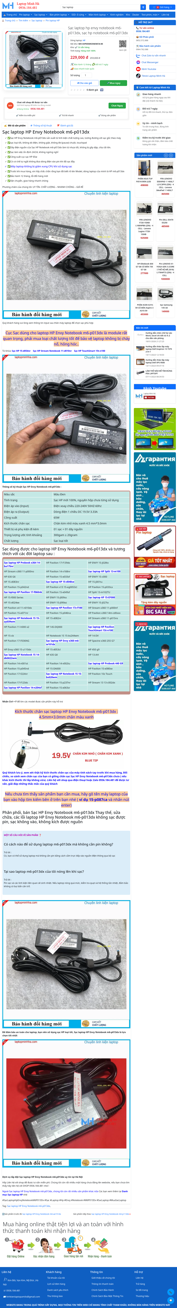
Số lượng (75, 75)
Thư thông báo (55, 1296)
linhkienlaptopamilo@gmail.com (23, 1296)
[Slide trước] (166, 155)
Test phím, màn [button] (150, 14)
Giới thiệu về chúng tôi (103, 1277)
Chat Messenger (150, 62)
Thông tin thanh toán (103, 1283)
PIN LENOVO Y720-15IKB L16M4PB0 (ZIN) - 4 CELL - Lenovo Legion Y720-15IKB (144, 227)
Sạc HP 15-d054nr (21, 350)
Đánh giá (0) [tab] (65, 125)
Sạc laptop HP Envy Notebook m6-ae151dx (41, 1214)
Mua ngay (113, 83)
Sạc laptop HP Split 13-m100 (104, 571)
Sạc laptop (37, 20)
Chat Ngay (117, 105)
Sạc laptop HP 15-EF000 (101, 597)
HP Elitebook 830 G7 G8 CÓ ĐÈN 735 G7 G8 (144, 266)
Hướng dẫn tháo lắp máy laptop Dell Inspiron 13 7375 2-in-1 (159, 349)
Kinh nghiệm (117, 14)
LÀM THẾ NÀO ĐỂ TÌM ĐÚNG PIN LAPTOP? (159, 372)
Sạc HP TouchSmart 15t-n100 (89, 350)
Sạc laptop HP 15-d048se (60, 581)
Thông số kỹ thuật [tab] (41, 125)
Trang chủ (10, 20)
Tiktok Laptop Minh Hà (153, 75)
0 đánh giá (92, 89)
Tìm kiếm (23, 20)
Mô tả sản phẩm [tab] (15, 125)
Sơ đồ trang (142, 1290)
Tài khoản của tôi (56, 1277)
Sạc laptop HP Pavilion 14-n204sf (23, 687)
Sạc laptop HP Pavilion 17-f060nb (23, 592)
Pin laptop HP (53, 20)
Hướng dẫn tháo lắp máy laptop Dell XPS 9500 (157, 361)
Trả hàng (140, 1283)
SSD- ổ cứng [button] (78, 14)
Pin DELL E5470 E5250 (166, 221)
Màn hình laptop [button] (97, 14)
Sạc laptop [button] (40, 14)
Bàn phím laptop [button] (58, 14)
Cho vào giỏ (84, 83)
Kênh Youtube (149, 69)
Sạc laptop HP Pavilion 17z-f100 (64, 607)
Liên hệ (165, 14)
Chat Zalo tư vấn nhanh (154, 55)
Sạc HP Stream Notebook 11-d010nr (52, 350)
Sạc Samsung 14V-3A (166, 306)
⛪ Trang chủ (10, 14)
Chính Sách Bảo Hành (103, 1290)
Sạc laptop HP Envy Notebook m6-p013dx (28, 1206)
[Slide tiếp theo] (171, 155)
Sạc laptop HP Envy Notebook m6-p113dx (110, 1214)
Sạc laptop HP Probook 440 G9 (105, 663)
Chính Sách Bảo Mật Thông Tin (107, 1296)
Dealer (135, 14)
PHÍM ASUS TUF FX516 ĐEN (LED (144, 180)
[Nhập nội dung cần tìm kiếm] (101, 7)
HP (84, 40)
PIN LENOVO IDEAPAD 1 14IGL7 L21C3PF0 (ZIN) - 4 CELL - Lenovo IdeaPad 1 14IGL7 (165, 184)
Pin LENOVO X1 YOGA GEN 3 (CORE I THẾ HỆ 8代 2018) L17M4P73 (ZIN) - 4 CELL (165, 269)
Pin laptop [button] (24, 14)
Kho (128, 14)
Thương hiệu (142, 1296)
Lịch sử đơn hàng (56, 1283)
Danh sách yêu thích (57, 1290)
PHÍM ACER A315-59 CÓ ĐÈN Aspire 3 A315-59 (144, 308)
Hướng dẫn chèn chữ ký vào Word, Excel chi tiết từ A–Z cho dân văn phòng (159, 335)
